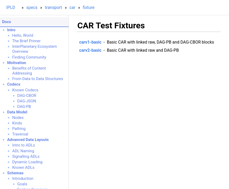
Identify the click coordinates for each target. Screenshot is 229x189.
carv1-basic (90, 42)
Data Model (17, 112)
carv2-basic (90, 50)
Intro (11, 30)
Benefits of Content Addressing (29, 71)
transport (53, 7)
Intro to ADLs (23, 145)
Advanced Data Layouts (28, 139)
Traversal (20, 134)
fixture (89, 7)
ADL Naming (23, 151)
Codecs (13, 84)
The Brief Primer (26, 41)
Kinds (17, 123)
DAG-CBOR (26, 95)
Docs (6, 21)
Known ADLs (23, 167)
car (72, 7)
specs (31, 7)
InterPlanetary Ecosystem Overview (34, 49)
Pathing (18, 128)
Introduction (22, 178)
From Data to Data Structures (37, 78)
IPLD (10, 7)
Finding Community (29, 57)
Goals (22, 184)
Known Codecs (25, 90)
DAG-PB (24, 106)
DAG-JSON (26, 101)
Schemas (15, 173)
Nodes (17, 117)
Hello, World (22, 35)
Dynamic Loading (27, 162)
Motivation (16, 62)
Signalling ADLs (25, 156)
